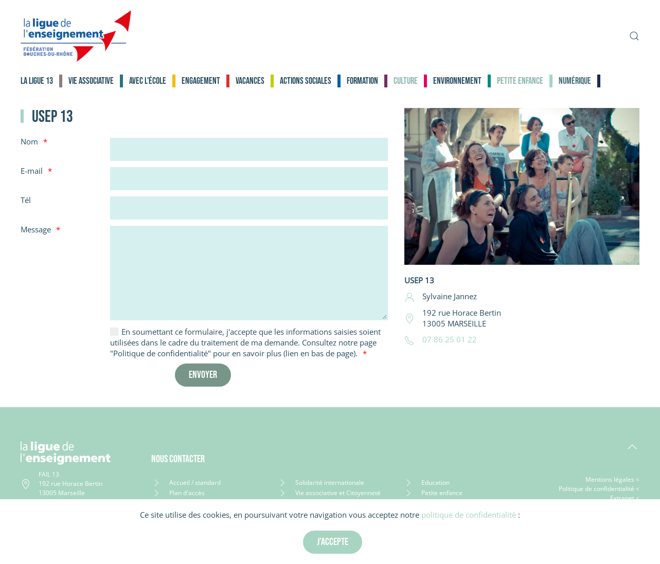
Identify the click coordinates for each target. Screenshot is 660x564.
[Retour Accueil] (76, 36)
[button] (634, 36)
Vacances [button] (250, 81)
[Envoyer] (203, 375)
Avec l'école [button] (147, 81)
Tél (26, 200)
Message (36, 229)
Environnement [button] (457, 81)
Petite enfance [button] (520, 81)
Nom (29, 141)
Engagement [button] (201, 81)
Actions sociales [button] (305, 81)
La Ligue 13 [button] (37, 81)
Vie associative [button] (91, 81)
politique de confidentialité (468, 515)
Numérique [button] (575, 81)
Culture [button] (406, 81)
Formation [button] (362, 81)
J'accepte (332, 542)
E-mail (32, 171)
